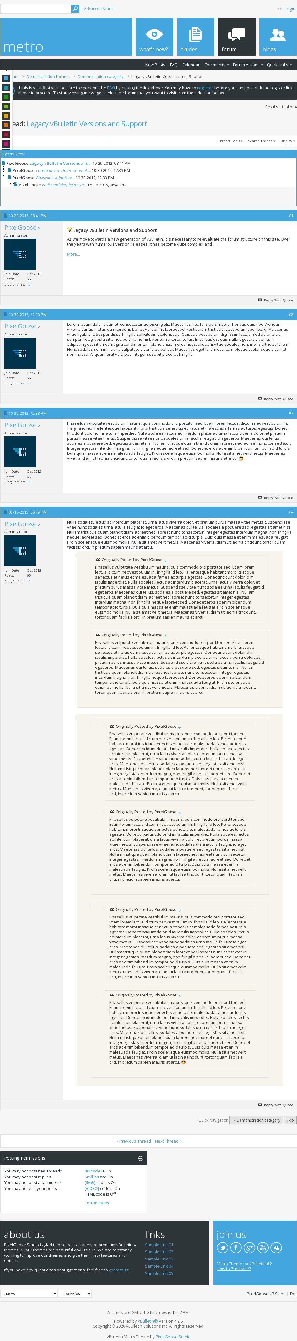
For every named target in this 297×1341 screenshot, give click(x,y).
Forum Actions (246, 64)
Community (215, 64)
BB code (92, 1171)
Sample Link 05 (159, 1273)
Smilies (92, 1177)
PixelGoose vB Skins (266, 1293)
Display (286, 141)
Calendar (191, 64)
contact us (118, 1270)
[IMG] (90, 1182)
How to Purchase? (234, 1268)
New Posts (155, 64)
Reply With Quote (276, 300)
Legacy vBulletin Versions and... (60, 163)
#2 (291, 314)
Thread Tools (229, 141)
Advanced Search (99, 8)
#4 (291, 512)
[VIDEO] (92, 1188)
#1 (291, 215)
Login (290, 9)
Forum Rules (97, 1203)
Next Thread (166, 1141)
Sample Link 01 (159, 1244)
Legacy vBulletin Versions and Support (87, 123)
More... (73, 254)
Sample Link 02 (159, 1252)
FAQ (174, 64)
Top (290, 1120)
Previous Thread (135, 1141)
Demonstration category (101, 76)
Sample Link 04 (159, 1266)
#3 (291, 413)
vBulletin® (148, 1321)
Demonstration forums (48, 76)
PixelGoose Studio (173, 1336)
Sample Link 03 (159, 1259)
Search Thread (260, 141)
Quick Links (277, 64)
